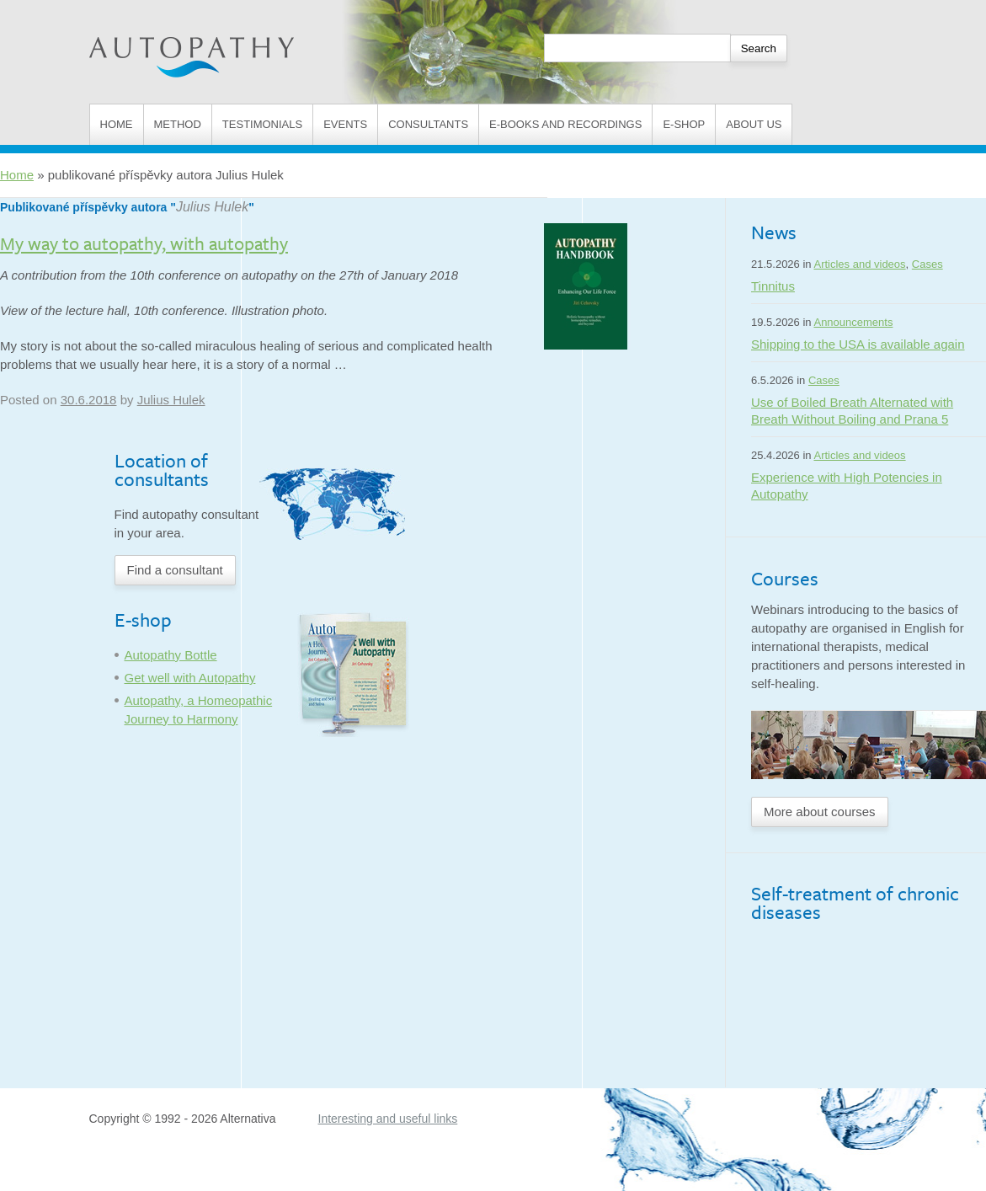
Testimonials (262, 124)
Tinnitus (773, 286)
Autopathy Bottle (171, 655)
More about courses (820, 811)
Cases (927, 264)
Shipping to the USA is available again (858, 344)
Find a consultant (175, 570)
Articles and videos (859, 264)
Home (116, 124)
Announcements (853, 322)
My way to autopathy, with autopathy (144, 243)
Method (177, 124)
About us (753, 124)
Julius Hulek (212, 207)
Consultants (428, 124)
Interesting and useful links (388, 1118)
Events (345, 124)
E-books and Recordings (565, 124)
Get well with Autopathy (190, 677)
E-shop (684, 124)
